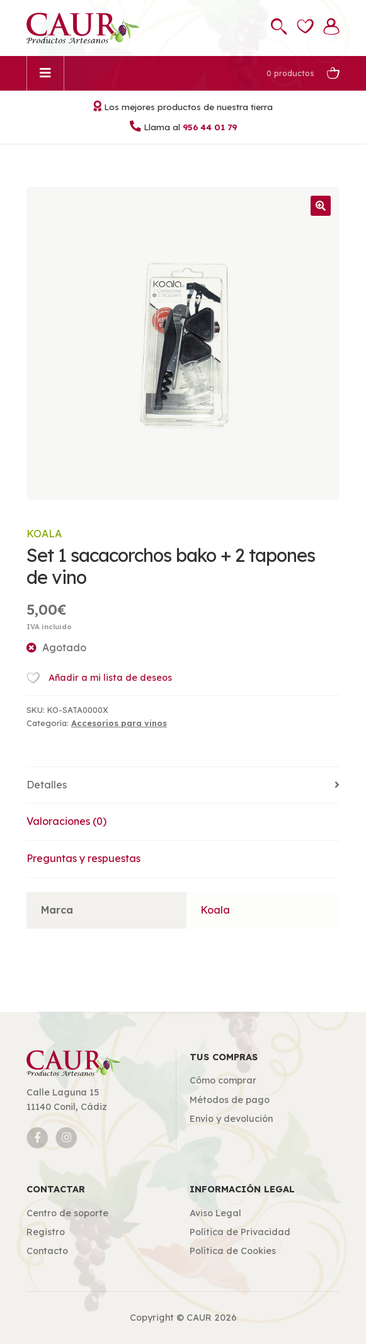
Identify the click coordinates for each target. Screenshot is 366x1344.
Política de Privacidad (240, 1232)
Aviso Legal (215, 1213)
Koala (44, 533)
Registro (45, 1232)
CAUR (199, 1317)
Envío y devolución (231, 1118)
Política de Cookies (233, 1251)
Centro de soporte (67, 1213)
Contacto (47, 1251)
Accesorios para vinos (119, 723)
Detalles (46, 784)
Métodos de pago (230, 1100)
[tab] (183, 785)
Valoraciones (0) (66, 821)
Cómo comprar (223, 1080)
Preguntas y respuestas (83, 858)
